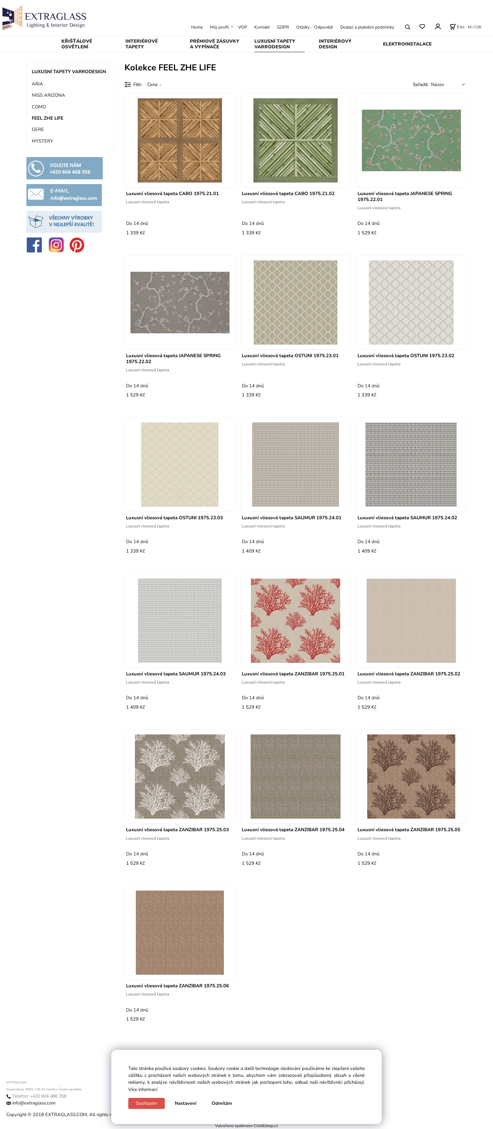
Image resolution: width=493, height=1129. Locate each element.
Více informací (142, 1089)
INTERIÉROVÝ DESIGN (335, 44)
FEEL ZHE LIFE (48, 118)
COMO (39, 107)
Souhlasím (146, 1103)
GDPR (283, 27)
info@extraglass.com (34, 1103)
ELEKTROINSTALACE (407, 44)
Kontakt (262, 27)
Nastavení (186, 1103)
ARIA (37, 84)
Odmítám (222, 1103)
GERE (38, 129)
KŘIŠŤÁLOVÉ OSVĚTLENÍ (76, 44)
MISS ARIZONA (48, 95)
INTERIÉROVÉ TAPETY (141, 44)
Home (197, 27)
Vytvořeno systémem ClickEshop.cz (246, 1125)
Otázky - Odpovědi (314, 27)
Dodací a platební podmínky (367, 27)
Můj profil (219, 27)
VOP (242, 27)
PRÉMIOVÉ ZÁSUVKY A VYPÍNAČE (214, 44)
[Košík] (457, 27)
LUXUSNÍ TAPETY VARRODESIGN (274, 44)
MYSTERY (42, 141)
